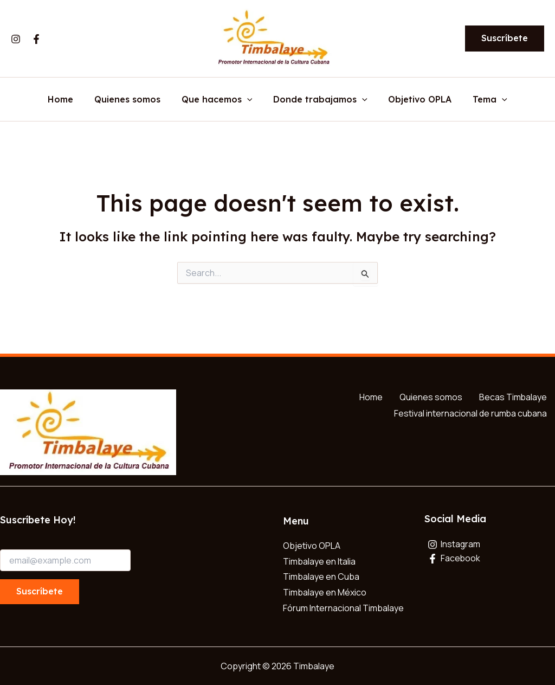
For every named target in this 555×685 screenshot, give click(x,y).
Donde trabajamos (319, 100)
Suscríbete (39, 591)
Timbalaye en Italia (319, 561)
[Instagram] (16, 39)
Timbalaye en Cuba (321, 577)
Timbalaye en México (324, 592)
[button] (504, 38)
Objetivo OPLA (414, 100)
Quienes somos (133, 100)
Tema (480, 100)
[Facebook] (36, 39)
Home (69, 100)
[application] (248, 100)
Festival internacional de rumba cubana (470, 412)
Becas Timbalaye (513, 397)
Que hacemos (218, 100)
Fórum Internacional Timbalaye (343, 608)
